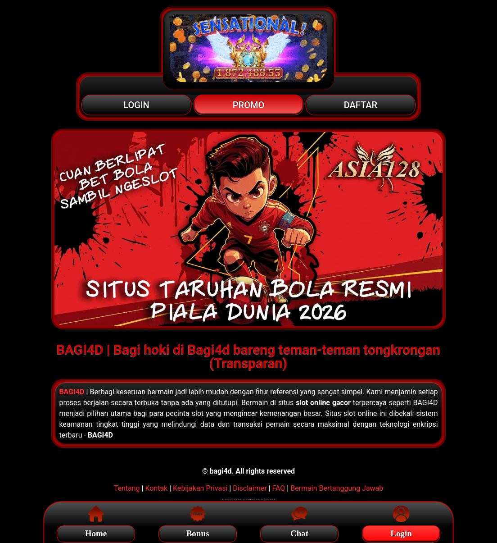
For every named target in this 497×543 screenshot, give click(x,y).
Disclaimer (250, 488)
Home (96, 532)
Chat (299, 532)
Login (401, 532)
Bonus (197, 532)
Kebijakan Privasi (200, 488)
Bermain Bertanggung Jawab (336, 488)
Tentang (127, 488)
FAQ (278, 488)
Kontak (156, 488)
